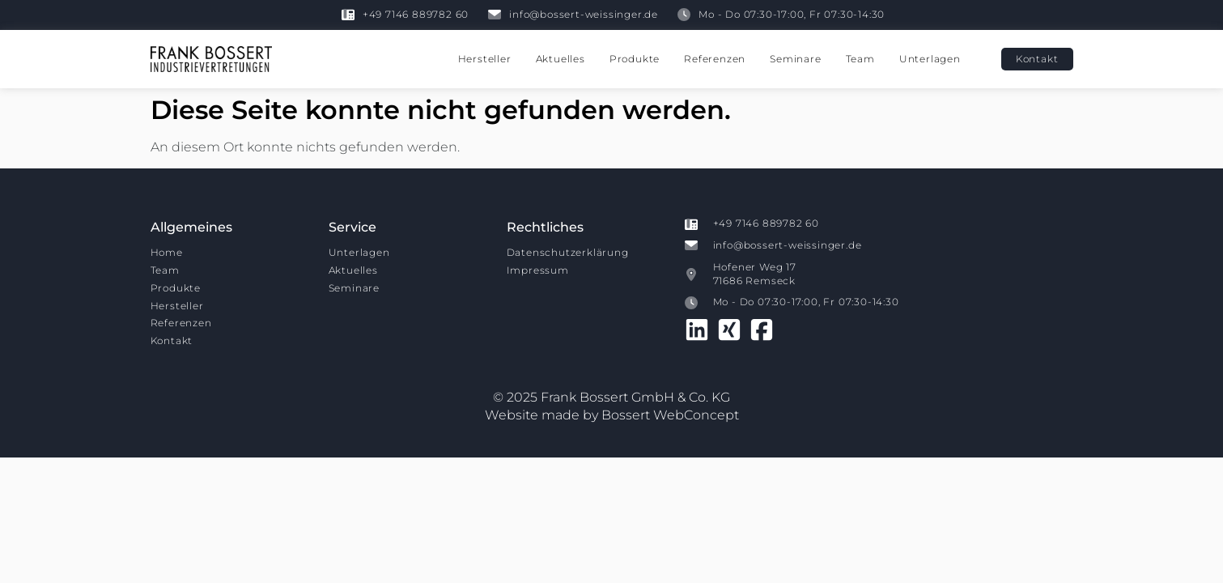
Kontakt (172, 340)
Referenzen (714, 59)
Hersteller (485, 59)
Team (860, 59)
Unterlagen (930, 59)
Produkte (634, 59)
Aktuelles (560, 59)
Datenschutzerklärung (568, 252)
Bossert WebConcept (670, 415)
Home (167, 252)
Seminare (795, 59)
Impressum (538, 270)
